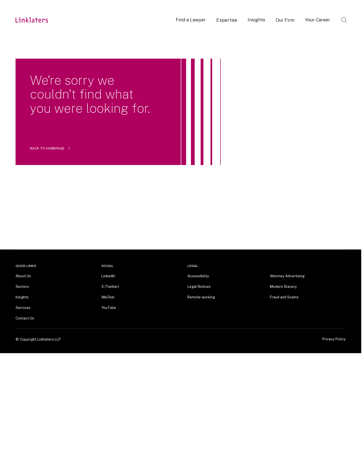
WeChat (107, 297)
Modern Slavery (283, 286)
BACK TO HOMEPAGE (50, 148)
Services (23, 308)
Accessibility (198, 276)
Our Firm (285, 20)
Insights (256, 20)
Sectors (22, 286)
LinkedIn (108, 276)
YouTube (108, 308)
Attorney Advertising (287, 276)
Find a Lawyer (191, 20)
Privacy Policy (334, 339)
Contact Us (25, 318)
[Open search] (344, 20)
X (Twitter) (110, 286)
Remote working (201, 297)
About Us (23, 276)
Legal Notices (199, 286)
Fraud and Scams (284, 297)
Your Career (317, 20)
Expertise (226, 20)
